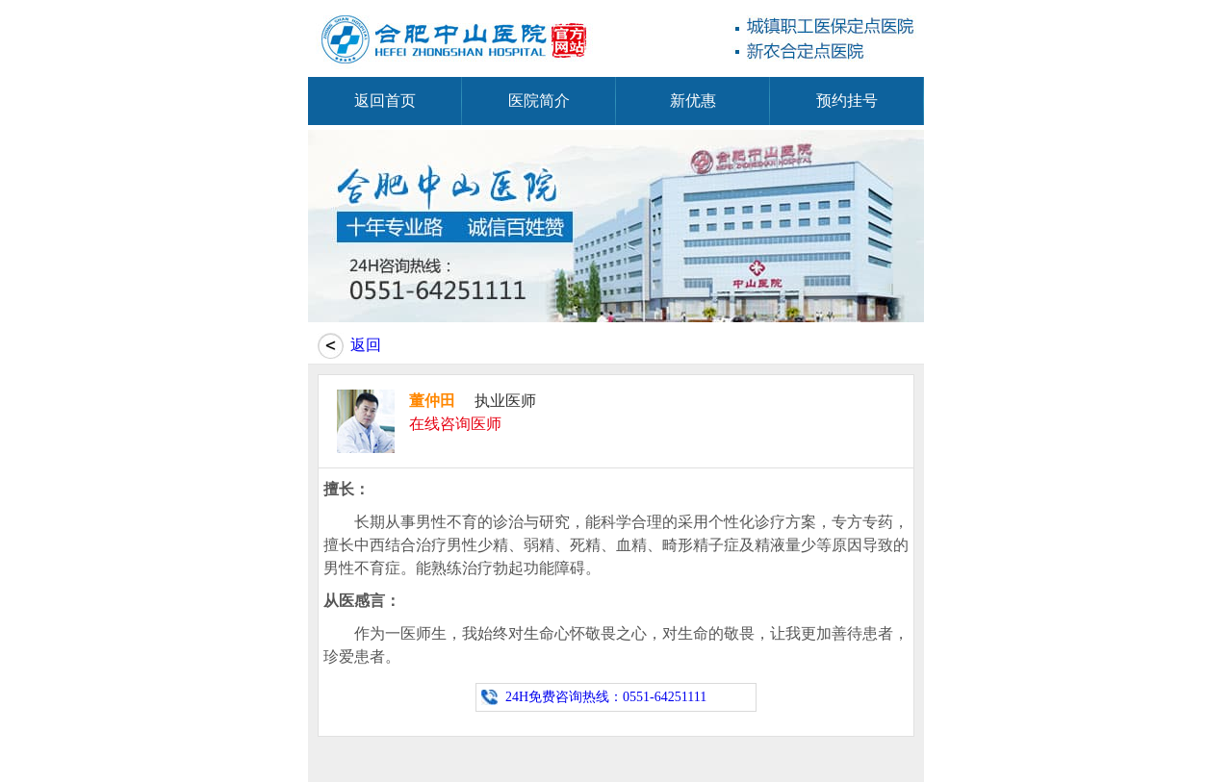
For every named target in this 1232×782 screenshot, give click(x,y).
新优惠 (693, 100)
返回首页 (385, 100)
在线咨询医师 (455, 424)
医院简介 (539, 100)
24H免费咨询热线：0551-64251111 (605, 697)
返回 (365, 345)
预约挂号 (847, 100)
